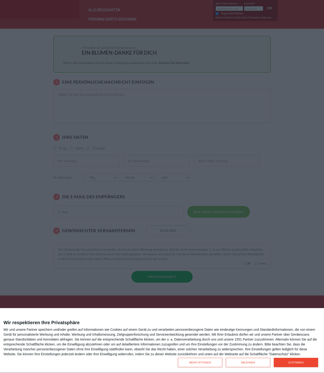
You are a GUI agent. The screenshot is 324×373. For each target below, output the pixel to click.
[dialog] (162, 340)
